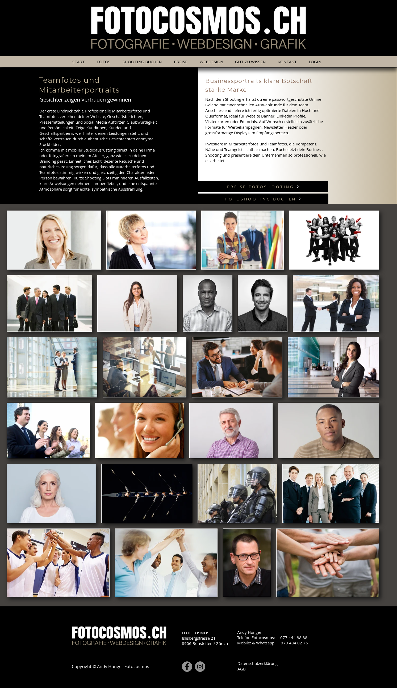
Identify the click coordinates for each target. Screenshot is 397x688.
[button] (182, 61)
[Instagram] (200, 666)
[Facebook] (187, 666)
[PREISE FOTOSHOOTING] (263, 186)
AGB (241, 669)
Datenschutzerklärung (257, 663)
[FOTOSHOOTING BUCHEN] (263, 199)
